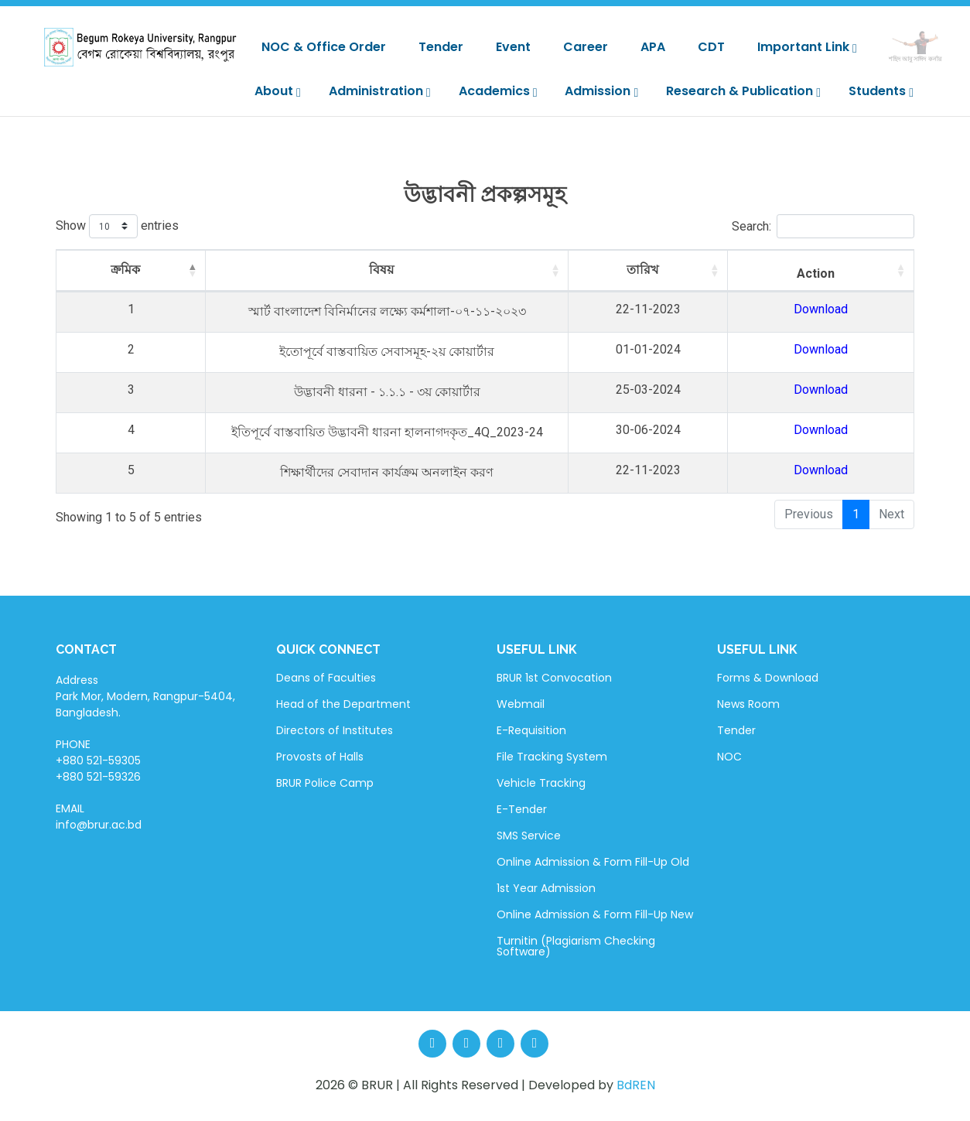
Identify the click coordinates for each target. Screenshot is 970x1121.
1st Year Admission (546, 888)
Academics (498, 91)
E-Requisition (531, 730)
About (277, 91)
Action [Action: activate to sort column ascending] (851, 273)
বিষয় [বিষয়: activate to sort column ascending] (403, 269)
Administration (380, 91)
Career (585, 47)
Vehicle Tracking (541, 783)
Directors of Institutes (334, 730)
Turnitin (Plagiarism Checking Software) (576, 946)
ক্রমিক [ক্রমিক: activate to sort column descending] (97, 269)
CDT (711, 47)
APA (652, 47)
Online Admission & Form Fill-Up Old (593, 861)
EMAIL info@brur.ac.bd (99, 816)
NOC (729, 756)
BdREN (635, 1085)
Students (881, 91)
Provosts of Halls (320, 756)
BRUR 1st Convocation (554, 677)
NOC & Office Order (323, 47)
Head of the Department (343, 704)
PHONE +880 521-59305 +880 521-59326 (98, 760)
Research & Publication (743, 91)
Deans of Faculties (326, 677)
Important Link (807, 47)
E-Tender (522, 809)
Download (856, 309)
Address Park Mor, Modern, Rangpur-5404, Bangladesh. (145, 696)
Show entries (117, 226)
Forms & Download (767, 677)
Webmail (521, 704)
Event (513, 47)
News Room (748, 704)
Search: (823, 226)
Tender (440, 47)
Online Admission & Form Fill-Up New (595, 914)
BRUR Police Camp (325, 783)
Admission (601, 91)
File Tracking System (552, 756)
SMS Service (529, 835)
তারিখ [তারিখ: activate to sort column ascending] (727, 269)
